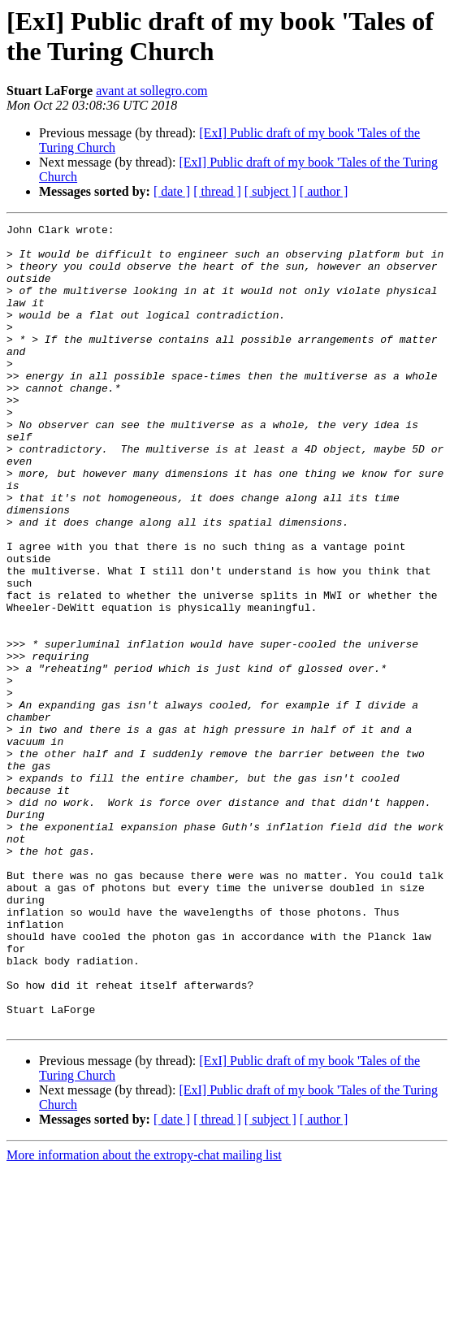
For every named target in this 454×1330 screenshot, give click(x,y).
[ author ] (324, 191)
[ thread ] (217, 191)
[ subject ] (270, 191)
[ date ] (171, 191)
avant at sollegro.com (151, 90)
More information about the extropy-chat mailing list (144, 1316)
